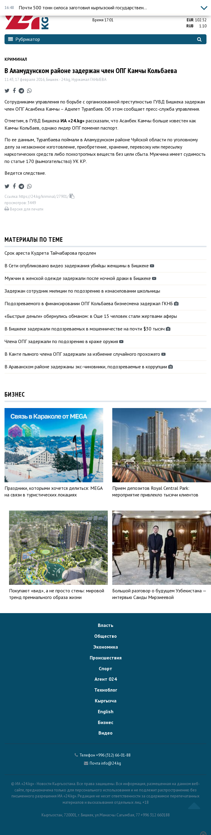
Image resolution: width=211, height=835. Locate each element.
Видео (105, 733)
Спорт (105, 668)
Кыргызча (105, 701)
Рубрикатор (24, 39)
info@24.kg (111, 763)
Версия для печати (24, 209)
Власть (105, 625)
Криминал (16, 59)
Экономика (105, 647)
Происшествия (106, 658)
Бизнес (105, 722)
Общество (105, 636)
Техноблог (105, 690)
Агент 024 (106, 679)
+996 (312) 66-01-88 (113, 755)
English (105, 711)
